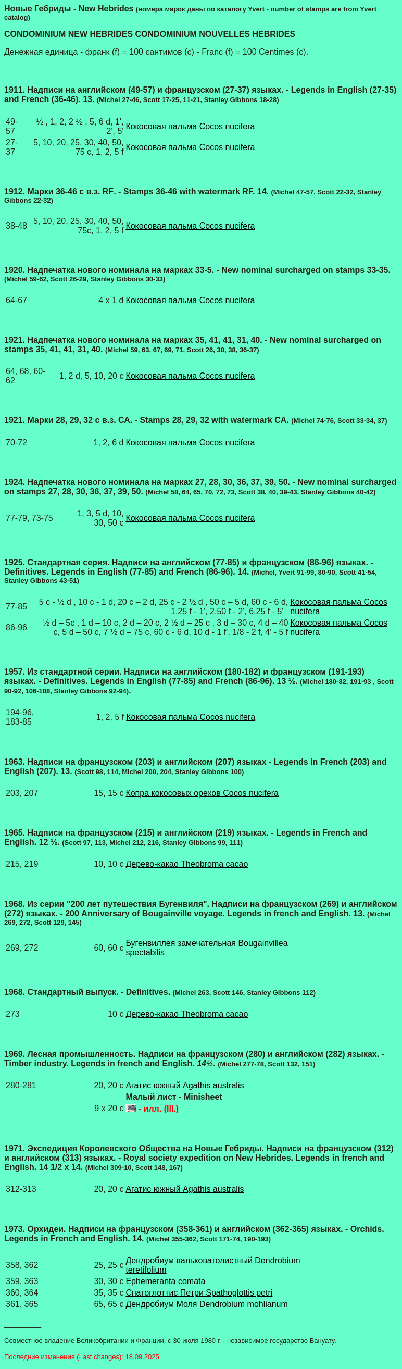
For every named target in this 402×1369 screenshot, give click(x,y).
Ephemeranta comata (165, 1281)
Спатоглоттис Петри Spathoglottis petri (198, 1292)
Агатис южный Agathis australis (184, 1085)
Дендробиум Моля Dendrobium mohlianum (206, 1304)
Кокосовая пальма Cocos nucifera (190, 126)
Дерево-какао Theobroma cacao (186, 864)
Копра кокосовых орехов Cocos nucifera (202, 793)
